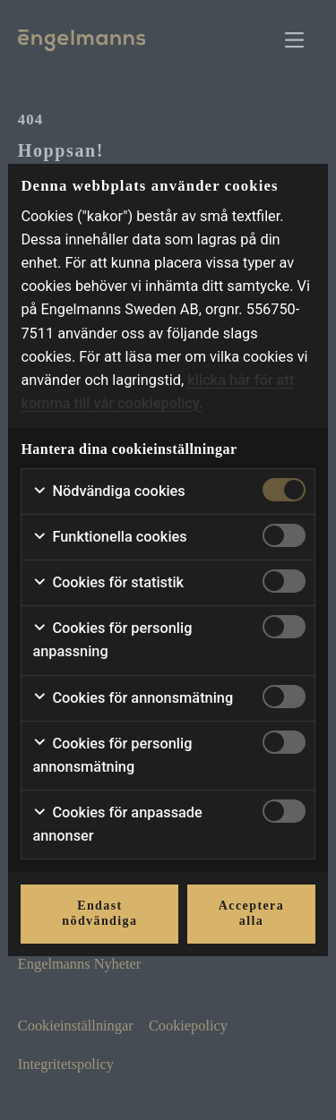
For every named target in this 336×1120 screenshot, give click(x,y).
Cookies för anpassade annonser (117, 824)
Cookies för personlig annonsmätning (112, 755)
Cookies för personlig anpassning (112, 640)
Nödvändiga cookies (108, 491)
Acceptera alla (251, 913)
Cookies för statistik (108, 583)
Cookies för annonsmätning (132, 698)
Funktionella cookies (109, 537)
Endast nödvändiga (99, 913)
